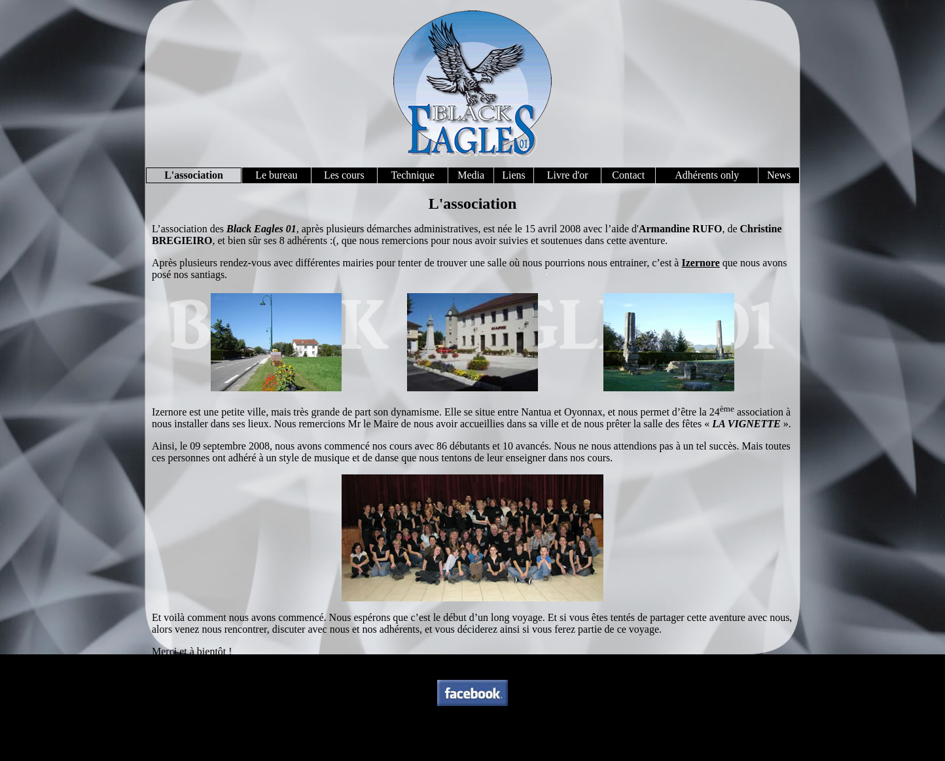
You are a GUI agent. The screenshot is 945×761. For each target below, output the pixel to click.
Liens (514, 175)
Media (470, 175)
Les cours (344, 175)
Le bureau (276, 175)
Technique (412, 175)
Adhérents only (707, 175)
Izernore (700, 262)
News (779, 175)
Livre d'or (567, 175)
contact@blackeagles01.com (509, 743)
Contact (628, 175)
